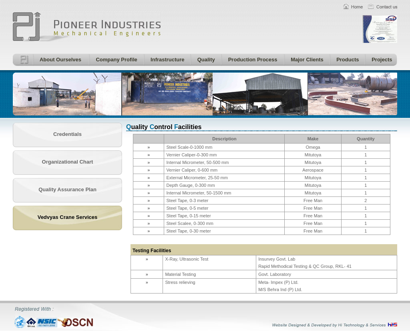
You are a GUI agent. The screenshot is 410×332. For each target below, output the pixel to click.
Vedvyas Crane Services (68, 217)
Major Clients (306, 60)
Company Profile (115, 60)
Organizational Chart (67, 162)
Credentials (67, 134)
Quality (204, 60)
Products (347, 60)
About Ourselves (59, 60)
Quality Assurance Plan (67, 189)
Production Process (251, 60)
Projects (381, 60)
